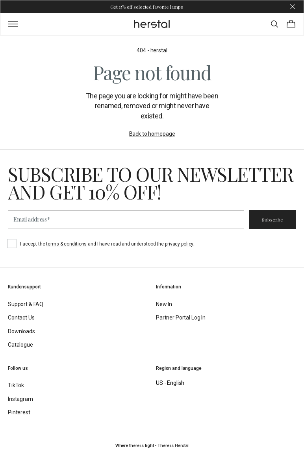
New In (164, 304)
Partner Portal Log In (181, 317)
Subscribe (272, 219)
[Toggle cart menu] (291, 24)
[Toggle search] (274, 24)
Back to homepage (152, 134)
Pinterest (19, 412)
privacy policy (179, 244)
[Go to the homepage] (152, 24)
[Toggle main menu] (13, 24)
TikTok (16, 385)
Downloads (21, 331)
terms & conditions (66, 244)
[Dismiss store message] (292, 7)
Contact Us (21, 317)
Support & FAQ (25, 304)
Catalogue (20, 345)
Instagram (20, 399)
